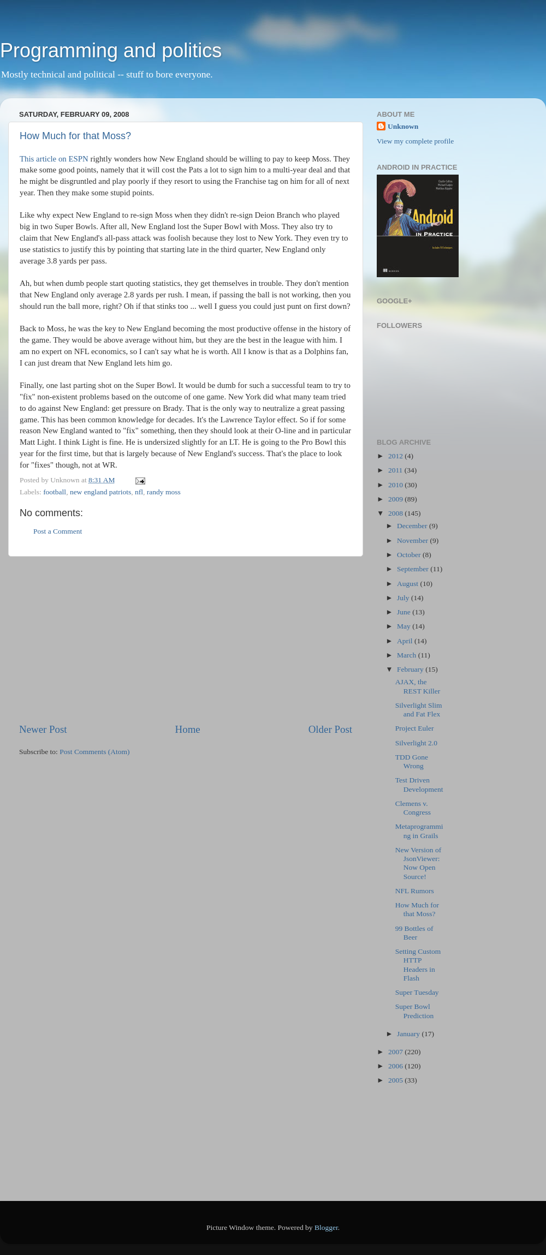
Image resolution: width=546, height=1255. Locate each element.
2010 (396, 485)
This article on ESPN (54, 158)
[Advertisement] (186, 639)
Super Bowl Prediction (414, 1010)
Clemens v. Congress (413, 807)
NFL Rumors (414, 891)
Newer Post (43, 729)
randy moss (164, 492)
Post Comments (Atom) (94, 752)
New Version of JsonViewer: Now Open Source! (418, 863)
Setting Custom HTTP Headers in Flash (418, 964)
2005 (396, 1080)
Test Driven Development (419, 784)
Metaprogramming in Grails (419, 830)
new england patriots (100, 492)
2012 (396, 456)
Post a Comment (57, 531)
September (413, 569)
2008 (396, 513)
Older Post (330, 729)
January (409, 1034)
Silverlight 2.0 (416, 743)
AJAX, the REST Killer (418, 686)
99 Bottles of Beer (414, 932)
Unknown (403, 126)
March (407, 655)
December (413, 526)
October (410, 555)
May (404, 626)
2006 (396, 1066)
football (54, 492)
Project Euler (414, 728)
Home (187, 729)
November (413, 540)
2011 (396, 470)
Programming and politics (111, 50)
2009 (396, 499)
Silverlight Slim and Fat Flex (418, 709)
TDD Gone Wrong (411, 761)
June (404, 612)
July (404, 598)
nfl (139, 492)
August (408, 583)
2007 (396, 1052)
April (405, 641)
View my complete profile (415, 141)
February (411, 669)
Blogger (326, 1227)
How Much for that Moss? (75, 135)
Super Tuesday (417, 992)
